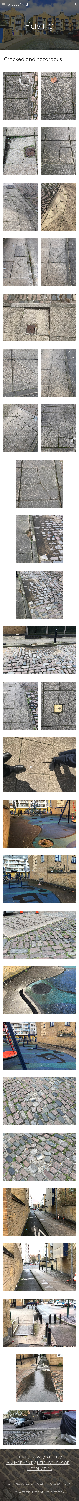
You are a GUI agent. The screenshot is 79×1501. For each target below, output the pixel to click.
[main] (39, 25)
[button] (4, 4)
